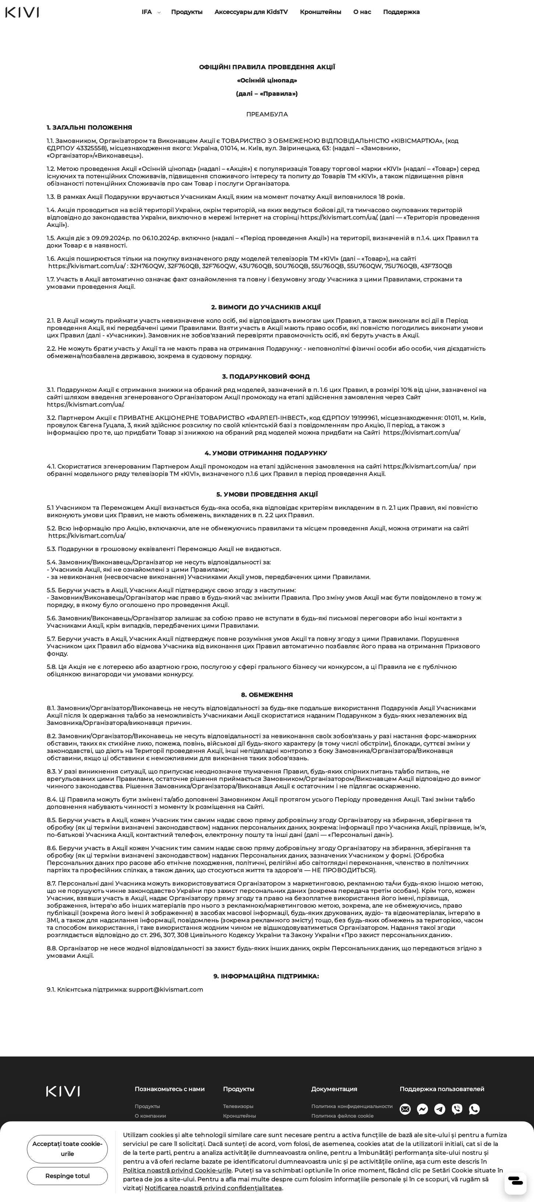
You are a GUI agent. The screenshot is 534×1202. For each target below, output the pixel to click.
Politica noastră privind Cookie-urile (177, 1170)
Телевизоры (238, 1106)
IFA (147, 11)
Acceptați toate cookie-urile (67, 1148)
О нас (362, 11)
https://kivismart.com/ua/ (338, 217)
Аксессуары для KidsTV (251, 11)
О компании (150, 1115)
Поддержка (401, 11)
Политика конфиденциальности (352, 1106)
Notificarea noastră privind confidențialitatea (213, 1188)
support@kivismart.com (166, 989)
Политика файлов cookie (342, 1115)
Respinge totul (67, 1176)
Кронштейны (320, 11)
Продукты (186, 11)
